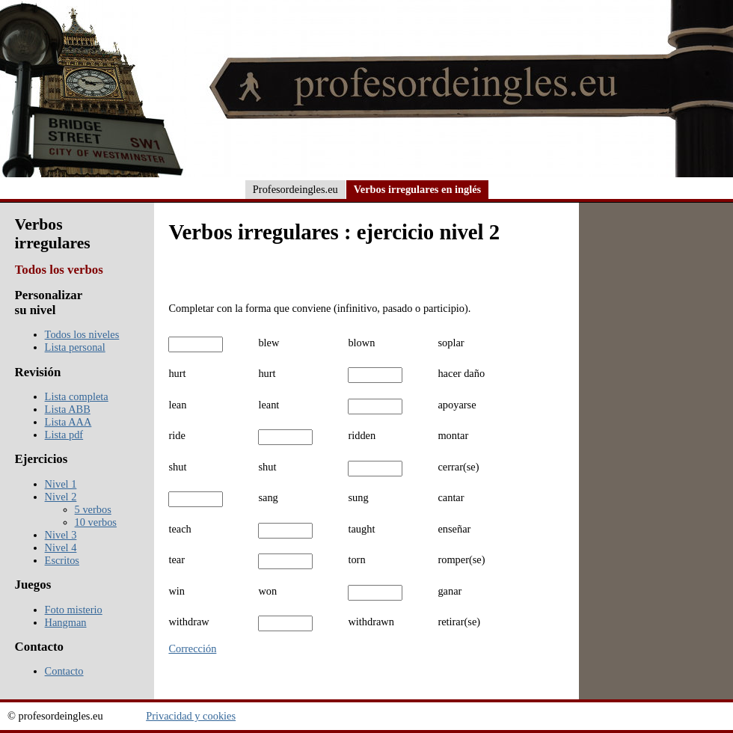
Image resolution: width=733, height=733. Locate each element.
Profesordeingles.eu (295, 189)
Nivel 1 (61, 484)
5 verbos (93, 509)
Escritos (62, 560)
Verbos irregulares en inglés (417, 189)
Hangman (66, 622)
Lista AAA (68, 422)
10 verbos (96, 522)
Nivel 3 (61, 535)
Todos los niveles (82, 334)
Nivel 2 (61, 497)
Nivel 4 (61, 547)
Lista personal (75, 347)
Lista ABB (68, 409)
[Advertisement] (656, 434)
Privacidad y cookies (191, 716)
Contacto (64, 671)
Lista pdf (64, 435)
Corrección (192, 648)
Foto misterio (73, 610)
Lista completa (76, 396)
